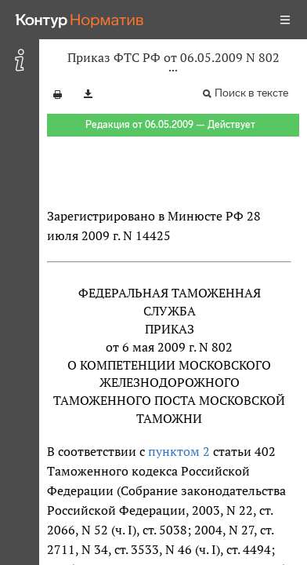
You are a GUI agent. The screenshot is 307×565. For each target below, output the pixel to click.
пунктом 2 (179, 451)
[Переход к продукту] (80, 19)
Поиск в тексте (251, 93)
